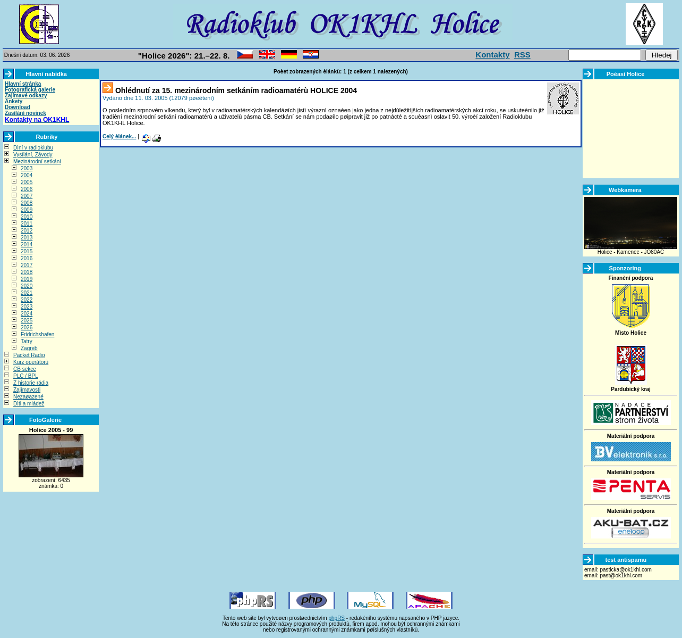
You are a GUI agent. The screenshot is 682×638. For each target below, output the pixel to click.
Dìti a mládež (28, 404)
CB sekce (24, 369)
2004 (26, 175)
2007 (26, 196)
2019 (26, 279)
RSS (522, 54)
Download (17, 107)
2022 (26, 300)
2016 (26, 258)
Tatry (26, 341)
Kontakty (492, 54)
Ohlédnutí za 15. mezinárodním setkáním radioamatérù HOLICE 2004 (236, 90)
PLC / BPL (25, 376)
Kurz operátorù (30, 362)
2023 (26, 307)
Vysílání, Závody (33, 155)
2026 (26, 327)
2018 (26, 272)
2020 (26, 286)
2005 (26, 182)
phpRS (336, 618)
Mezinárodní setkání (37, 161)
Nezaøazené (28, 397)
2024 (26, 314)
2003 (26, 168)
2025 (26, 321)
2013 (26, 238)
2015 (26, 251)
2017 (26, 265)
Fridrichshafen (37, 334)
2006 (26, 189)
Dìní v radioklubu (33, 148)
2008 (26, 203)
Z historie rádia (30, 383)
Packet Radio (29, 355)
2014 (26, 244)
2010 (26, 217)
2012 (26, 231)
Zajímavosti (26, 390)
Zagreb (29, 348)
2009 (26, 210)
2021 (26, 293)
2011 (26, 224)
